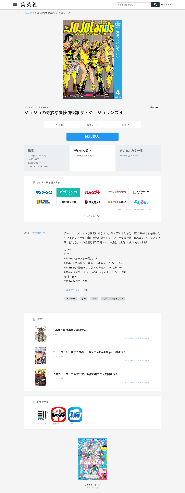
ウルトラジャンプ (73, 289)
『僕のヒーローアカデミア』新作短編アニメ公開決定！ (85, 374)
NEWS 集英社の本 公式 (133, 338)
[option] (93, 59)
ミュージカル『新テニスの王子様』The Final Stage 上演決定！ (89, 352)
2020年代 (71, 298)
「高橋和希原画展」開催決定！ (71, 330)
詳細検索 (167, 4)
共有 (152, 107)
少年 (84, 298)
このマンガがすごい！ (113, 298)
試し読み (92, 137)
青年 (95, 298)
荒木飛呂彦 (38, 232)
